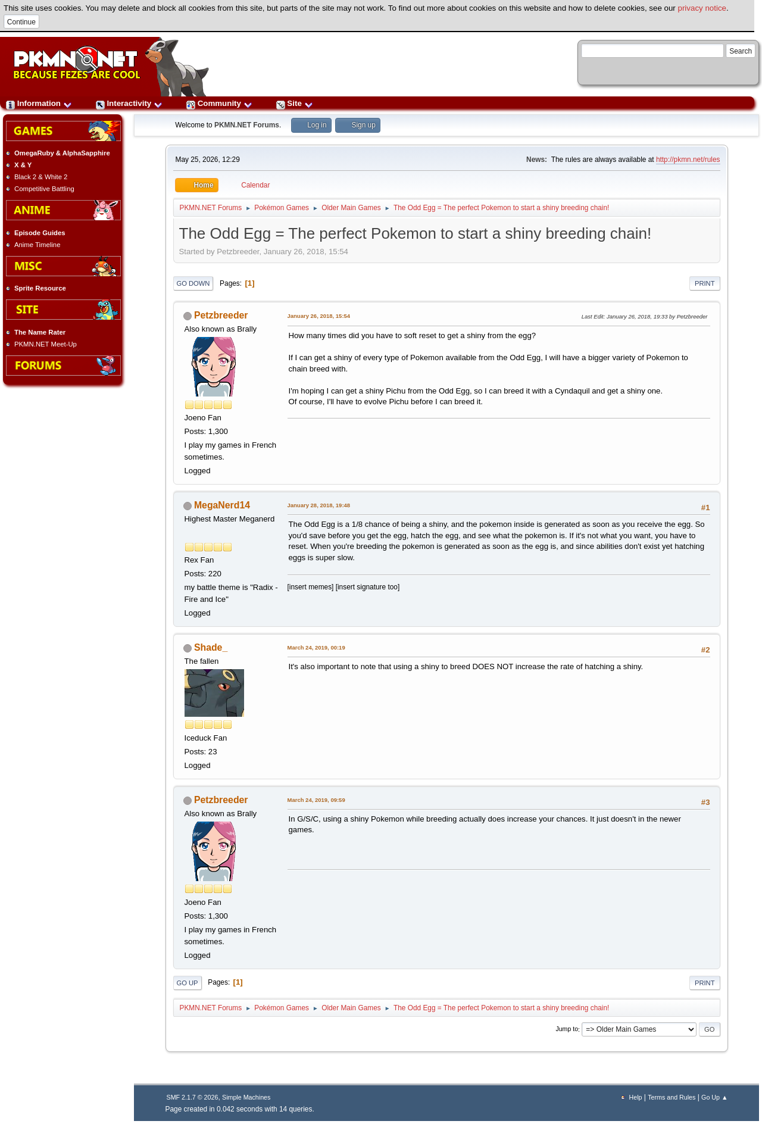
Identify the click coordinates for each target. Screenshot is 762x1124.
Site (294, 103)
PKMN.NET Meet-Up (45, 344)
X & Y (23, 164)
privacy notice (702, 8)
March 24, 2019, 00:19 (316, 647)
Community (219, 103)
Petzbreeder (221, 315)
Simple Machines (246, 1097)
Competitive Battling (44, 188)
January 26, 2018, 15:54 (319, 316)
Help (635, 1097)
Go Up (187, 982)
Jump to (566, 1029)
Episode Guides (39, 232)
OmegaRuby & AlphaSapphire (62, 153)
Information (39, 103)
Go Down (193, 283)
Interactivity (129, 103)
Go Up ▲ (714, 1097)
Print (705, 283)
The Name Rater (39, 332)
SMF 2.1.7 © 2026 (192, 1097)
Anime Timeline (37, 244)
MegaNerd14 (222, 505)
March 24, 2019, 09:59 (316, 800)
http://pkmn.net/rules (688, 159)
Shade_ (210, 647)
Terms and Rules (671, 1097)
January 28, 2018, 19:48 (319, 505)
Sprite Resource (40, 288)
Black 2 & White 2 (40, 176)
